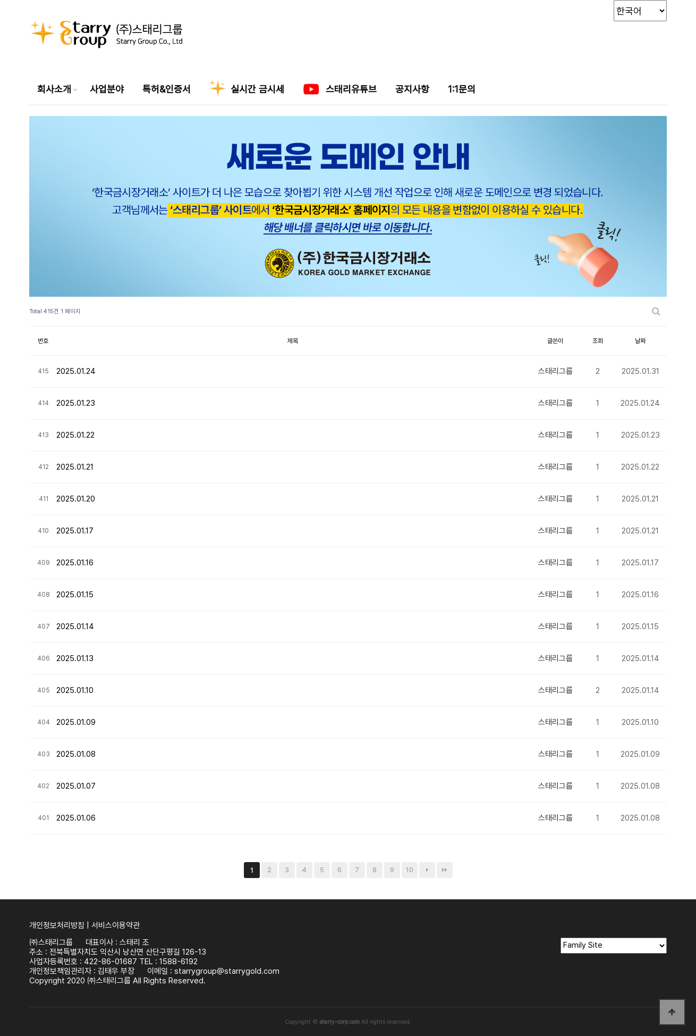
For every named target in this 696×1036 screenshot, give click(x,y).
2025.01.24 (76, 371)
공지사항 (412, 89)
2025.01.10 (75, 690)
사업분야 (107, 89)
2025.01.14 (75, 626)
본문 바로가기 (0, 0)
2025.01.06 (76, 818)
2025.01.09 (76, 722)
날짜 (640, 341)
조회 (597, 341)
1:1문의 (462, 89)
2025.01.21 (75, 467)
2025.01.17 (75, 531)
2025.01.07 (76, 786)
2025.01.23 (75, 403)
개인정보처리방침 (56, 925)
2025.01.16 (75, 562)
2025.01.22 (75, 435)
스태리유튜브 (340, 90)
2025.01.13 (75, 658)
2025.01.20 (75, 499)
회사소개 (54, 89)
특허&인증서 (166, 89)
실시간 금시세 (246, 90)
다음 (427, 870)
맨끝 (445, 870)
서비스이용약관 (115, 925)
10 (409, 870)
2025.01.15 (75, 594)
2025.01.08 (76, 754)
